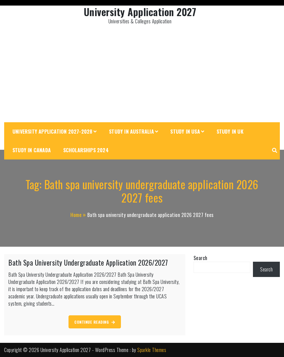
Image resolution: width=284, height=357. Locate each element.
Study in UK (230, 131)
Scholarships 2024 (86, 150)
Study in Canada (31, 150)
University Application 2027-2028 (52, 131)
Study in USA (185, 131)
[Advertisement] (142, 75)
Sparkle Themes (151, 349)
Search (200, 257)
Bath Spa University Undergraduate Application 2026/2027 (88, 262)
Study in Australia (131, 131)
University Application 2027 (140, 11)
